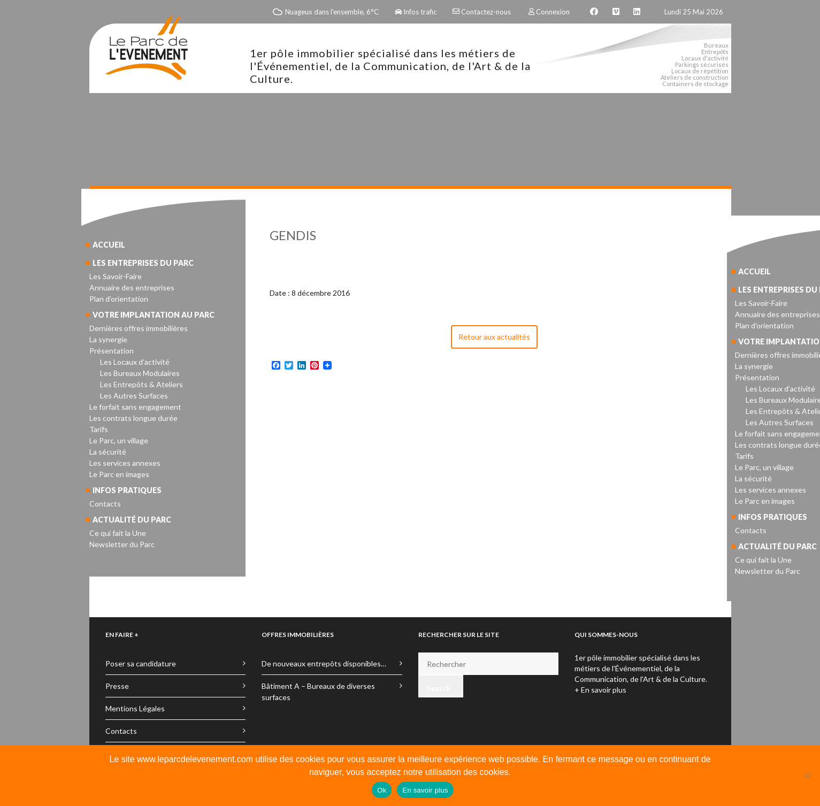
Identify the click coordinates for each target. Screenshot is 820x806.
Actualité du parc (132, 519)
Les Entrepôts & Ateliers (141, 384)
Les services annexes (124, 462)
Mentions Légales (135, 708)
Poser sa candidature (140, 663)
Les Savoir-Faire (115, 276)
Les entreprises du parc (143, 262)
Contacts (105, 503)
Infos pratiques (127, 490)
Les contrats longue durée (133, 418)
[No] (806, 775)
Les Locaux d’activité (135, 361)
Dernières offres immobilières (138, 328)
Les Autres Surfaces (134, 395)
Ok (381, 790)
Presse (117, 685)
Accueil (109, 244)
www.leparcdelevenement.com (195, 759)
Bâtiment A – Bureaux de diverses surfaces (318, 691)
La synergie (108, 339)
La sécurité (107, 451)
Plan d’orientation (118, 298)
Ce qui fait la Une (117, 533)
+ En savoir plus (600, 689)
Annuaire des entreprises (131, 287)
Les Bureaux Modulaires (140, 373)
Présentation (111, 350)
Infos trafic (415, 11)
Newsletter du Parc (122, 544)
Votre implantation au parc (153, 314)
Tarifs (98, 429)
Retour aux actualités (494, 336)
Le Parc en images (119, 474)
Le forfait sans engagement (135, 406)
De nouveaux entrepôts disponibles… (324, 663)
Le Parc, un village (118, 440)
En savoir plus (425, 790)
